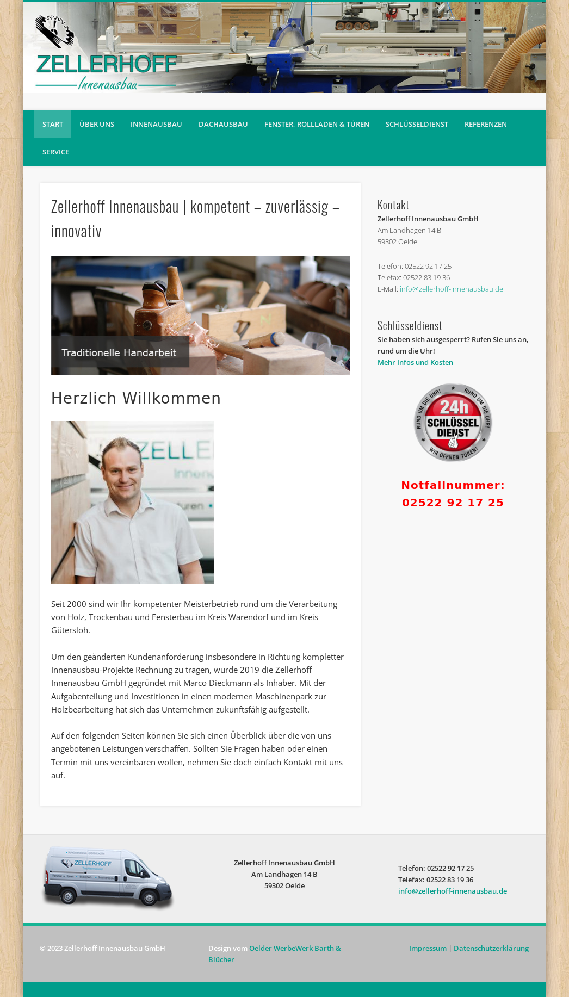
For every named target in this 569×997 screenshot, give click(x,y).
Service (55, 152)
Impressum (428, 948)
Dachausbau (223, 124)
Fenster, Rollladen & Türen (316, 124)
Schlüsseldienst (417, 124)
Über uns (96, 124)
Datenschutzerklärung (491, 948)
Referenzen (486, 124)
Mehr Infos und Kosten (415, 362)
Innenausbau (156, 124)
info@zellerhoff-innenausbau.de (451, 289)
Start (52, 124)
